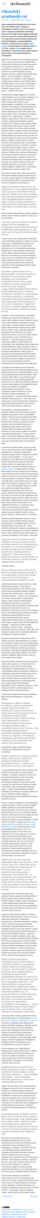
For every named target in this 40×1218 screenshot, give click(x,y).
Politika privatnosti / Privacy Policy (14, 1217)
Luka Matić (16, 1210)
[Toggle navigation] (4, 4)
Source (28, 20)
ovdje (17, 48)
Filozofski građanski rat (14, 14)
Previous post (8, 1196)
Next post (33, 1196)
